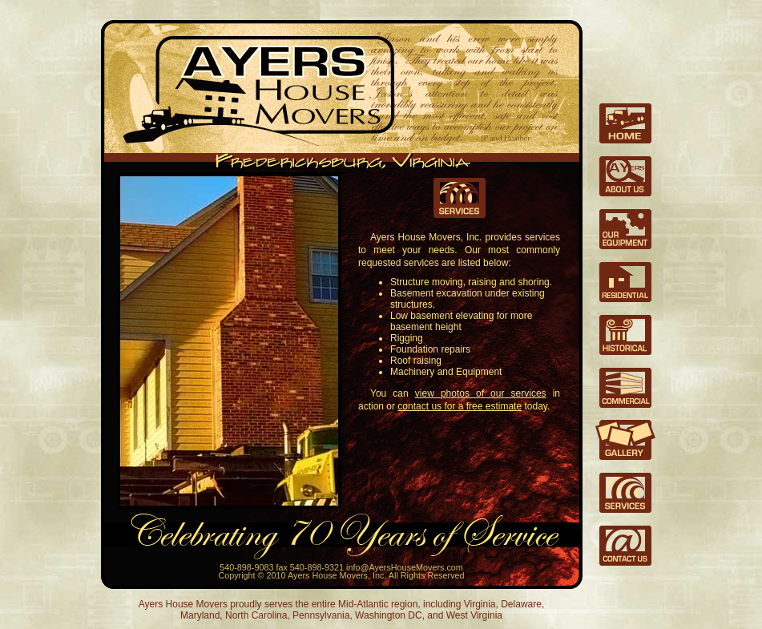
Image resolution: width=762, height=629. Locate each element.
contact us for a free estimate (459, 406)
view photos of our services (480, 393)
